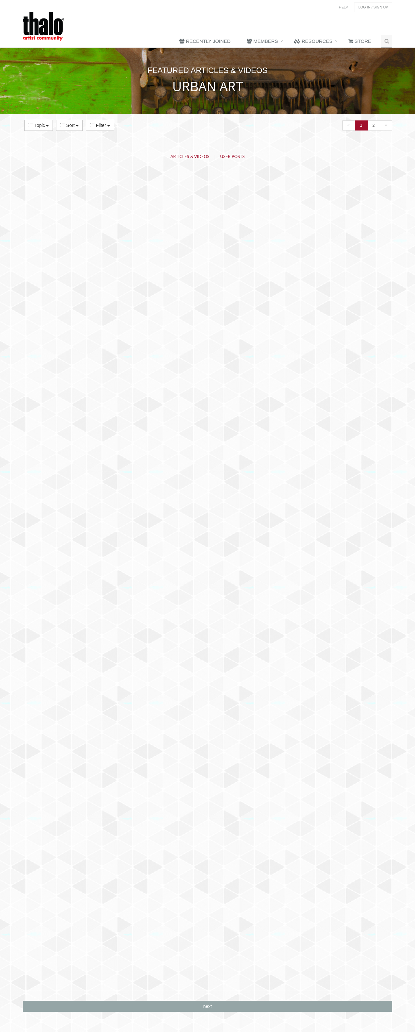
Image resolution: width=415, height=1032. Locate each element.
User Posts (232, 156)
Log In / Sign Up (373, 7)
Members (262, 41)
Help (343, 7)
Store (360, 41)
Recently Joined (205, 41)
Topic (39, 125)
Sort (69, 125)
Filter (100, 125)
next (207, 1006)
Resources (313, 41)
